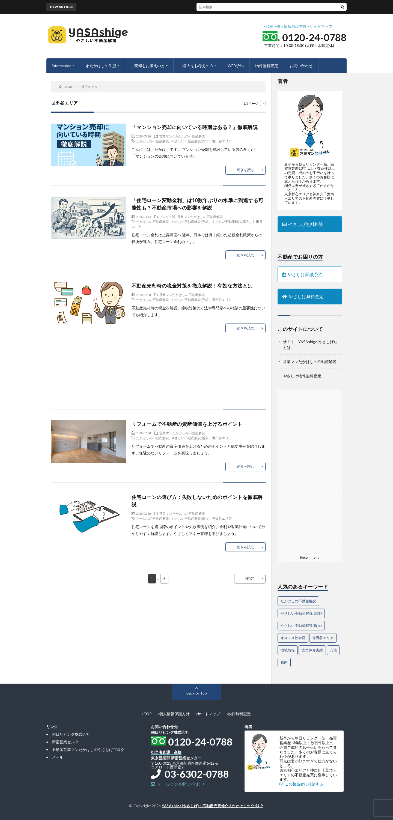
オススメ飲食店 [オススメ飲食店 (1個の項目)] (293, 638)
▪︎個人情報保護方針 (291, 26)
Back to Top (196, 693)
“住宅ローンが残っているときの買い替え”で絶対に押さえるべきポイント (218, 7)
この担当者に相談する (301, 784)
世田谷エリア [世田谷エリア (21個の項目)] (323, 638)
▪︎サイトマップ (320, 26)
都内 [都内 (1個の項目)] (284, 662)
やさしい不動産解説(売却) (190, 141)
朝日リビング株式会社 (71, 734)
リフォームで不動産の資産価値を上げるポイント (187, 424)
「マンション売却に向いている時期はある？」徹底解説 (195, 127)
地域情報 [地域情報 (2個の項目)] (288, 650)
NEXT (249, 578)
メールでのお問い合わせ (178, 783)
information (62, 65)
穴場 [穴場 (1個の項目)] (333, 650)
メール (57, 757)
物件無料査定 (266, 65)
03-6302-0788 (190, 774)
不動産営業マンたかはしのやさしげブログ (88, 749)
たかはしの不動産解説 (152, 141)
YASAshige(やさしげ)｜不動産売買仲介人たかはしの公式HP (212, 806)
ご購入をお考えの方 (196, 65)
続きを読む (245, 169)
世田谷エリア (222, 141)
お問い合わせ (301, 65)
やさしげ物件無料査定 (302, 375)
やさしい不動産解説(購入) (231, 221)
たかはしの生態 (101, 65)
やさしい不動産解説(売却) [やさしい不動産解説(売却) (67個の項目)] (301, 613)
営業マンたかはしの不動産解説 (182, 136)
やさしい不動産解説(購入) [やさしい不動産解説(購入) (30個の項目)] (301, 625)
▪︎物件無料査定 (239, 713)
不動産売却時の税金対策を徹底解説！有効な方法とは (192, 286)
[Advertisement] (158, 382)
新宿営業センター (67, 742)
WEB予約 (236, 65)
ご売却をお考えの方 (147, 65)
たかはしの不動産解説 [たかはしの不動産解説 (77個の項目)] (298, 601)
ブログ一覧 (167, 216)
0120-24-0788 (314, 37)
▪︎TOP (268, 26)
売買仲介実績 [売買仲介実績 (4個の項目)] (312, 650)
